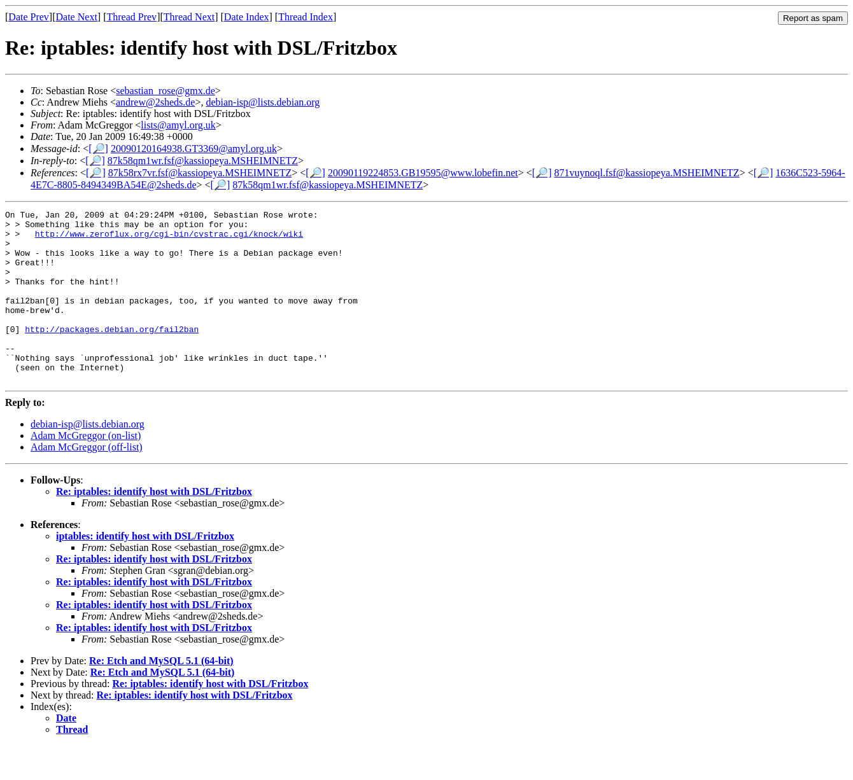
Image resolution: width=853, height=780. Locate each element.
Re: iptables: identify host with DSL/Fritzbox (154, 525)
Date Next (76, 16)
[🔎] (98, 148)
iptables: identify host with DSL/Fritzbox (145, 570)
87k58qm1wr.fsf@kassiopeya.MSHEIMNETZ (203, 160)
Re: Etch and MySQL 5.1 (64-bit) (161, 695)
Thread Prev (131, 16)
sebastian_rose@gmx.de (165, 90)
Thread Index (305, 16)
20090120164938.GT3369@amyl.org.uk (194, 148)
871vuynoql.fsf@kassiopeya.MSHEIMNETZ (646, 172)
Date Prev (28, 16)
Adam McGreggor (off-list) (87, 481)
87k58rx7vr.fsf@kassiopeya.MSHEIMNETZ (200, 172)
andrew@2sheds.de (155, 102)
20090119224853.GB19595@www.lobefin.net (423, 172)
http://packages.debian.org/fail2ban (112, 353)
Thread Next (189, 16)
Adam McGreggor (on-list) (86, 469)
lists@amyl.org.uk (178, 125)
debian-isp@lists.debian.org (263, 102)
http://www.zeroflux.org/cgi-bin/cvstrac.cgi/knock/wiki (169, 239)
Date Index (246, 16)
